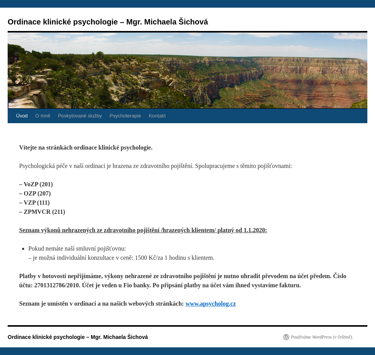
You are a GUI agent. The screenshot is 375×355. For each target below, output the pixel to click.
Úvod (22, 116)
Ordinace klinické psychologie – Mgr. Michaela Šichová (108, 22)
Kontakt (157, 116)
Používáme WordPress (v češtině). (322, 337)
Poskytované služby (80, 116)
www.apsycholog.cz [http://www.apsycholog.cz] (211, 303)
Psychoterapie (125, 116)
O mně (42, 116)
